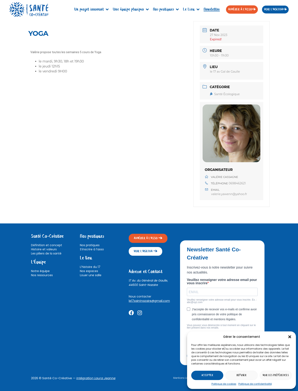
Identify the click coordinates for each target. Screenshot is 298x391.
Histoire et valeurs (44, 249)
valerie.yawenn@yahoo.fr (229, 194)
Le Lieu (191, 9)
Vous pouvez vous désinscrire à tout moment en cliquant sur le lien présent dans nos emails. (221, 326)
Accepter (207, 375)
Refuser (241, 375)
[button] (290, 337)
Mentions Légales (184, 378)
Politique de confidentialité (255, 384)
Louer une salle (90, 275)
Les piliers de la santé (46, 253)
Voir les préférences (276, 375)
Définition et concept (46, 245)
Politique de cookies (223, 384)
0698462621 (237, 183)
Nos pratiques (166, 9)
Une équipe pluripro (131, 9)
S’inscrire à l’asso (92, 249)
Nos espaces (89, 271)
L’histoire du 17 (90, 267)
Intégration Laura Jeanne (95, 378)
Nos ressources (42, 275)
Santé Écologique (225, 94)
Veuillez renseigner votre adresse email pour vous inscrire (222, 281)
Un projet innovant (91, 9)
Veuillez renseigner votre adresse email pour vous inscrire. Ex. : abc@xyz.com (222, 301)
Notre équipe (40, 271)
